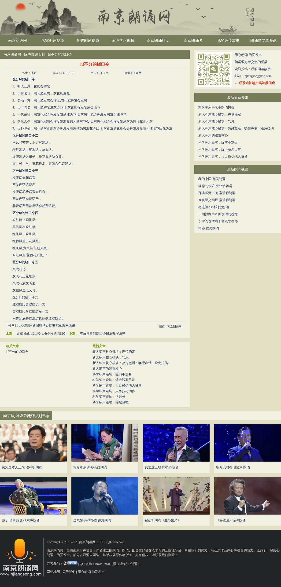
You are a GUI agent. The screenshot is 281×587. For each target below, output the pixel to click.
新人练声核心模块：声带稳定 (113, 352)
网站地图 (53, 572)
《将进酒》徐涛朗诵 (231, 520)
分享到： (14, 325)
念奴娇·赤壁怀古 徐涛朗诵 (92, 520)
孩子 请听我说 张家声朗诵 (21, 520)
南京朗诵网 (17, 40)
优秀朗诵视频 (88, 40)
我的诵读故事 (228, 40)
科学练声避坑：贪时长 (108, 397)
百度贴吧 (52, 325)
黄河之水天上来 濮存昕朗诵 (22, 467)
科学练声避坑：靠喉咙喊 (110, 402)
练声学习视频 (123, 40)
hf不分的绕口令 (17, 352)
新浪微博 (39, 325)
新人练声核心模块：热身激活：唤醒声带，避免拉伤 (130, 363)
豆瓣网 (64, 325)
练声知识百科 (34, 54)
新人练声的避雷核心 (107, 368)
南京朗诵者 (193, 40)
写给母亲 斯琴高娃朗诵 (90, 467)
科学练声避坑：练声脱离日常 (113, 380)
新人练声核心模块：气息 (110, 357)
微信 (72, 325)
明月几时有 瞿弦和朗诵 (233, 467)
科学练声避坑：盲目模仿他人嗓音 (117, 385)
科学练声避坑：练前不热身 (112, 374)
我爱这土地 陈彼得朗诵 (161, 467)
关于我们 (68, 572)
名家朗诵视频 (52, 40)
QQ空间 (27, 325)
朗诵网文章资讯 (263, 40)
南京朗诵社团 (158, 40)
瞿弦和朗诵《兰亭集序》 (163, 520)
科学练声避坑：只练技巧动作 (113, 391)
